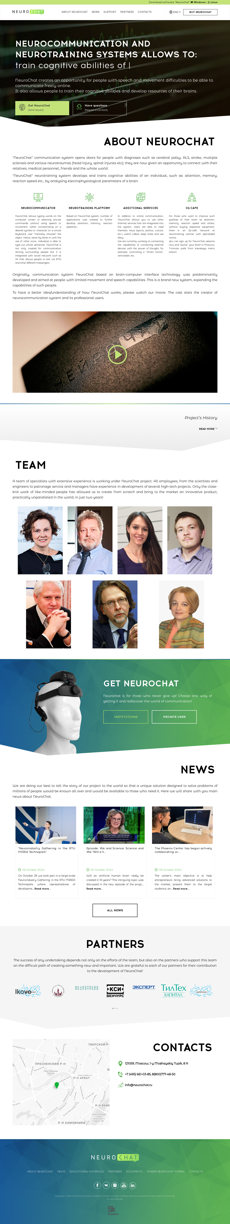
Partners (127, 11)
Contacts (145, 11)
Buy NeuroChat (200, 12)
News (96, 11)
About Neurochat (74, 11)
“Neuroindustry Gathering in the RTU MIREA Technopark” (46, 850)
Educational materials (87, 1171)
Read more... (42, 888)
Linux (212, 2)
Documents (134, 1171)
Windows (198, 2)
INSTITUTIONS (126, 717)
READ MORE (208, 428)
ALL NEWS (115, 910)
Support (110, 11)
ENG (177, 12)
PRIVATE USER (174, 717)
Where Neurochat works (166, 1171)
